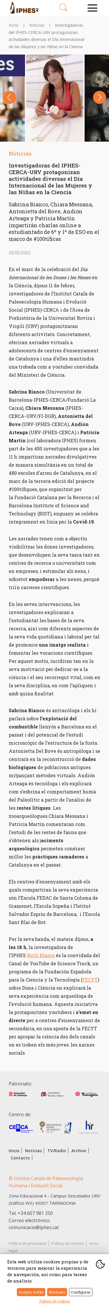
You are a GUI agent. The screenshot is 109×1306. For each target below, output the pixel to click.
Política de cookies (67, 1243)
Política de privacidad (27, 1243)
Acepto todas (31, 1292)
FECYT (90, 980)
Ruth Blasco (41, 955)
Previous (9, 97)
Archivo (79, 1150)
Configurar (81, 1292)
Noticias (36, 25)
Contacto (20, 1158)
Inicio (14, 25)
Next (99, 97)
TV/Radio (56, 1150)
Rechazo (57, 1292)
